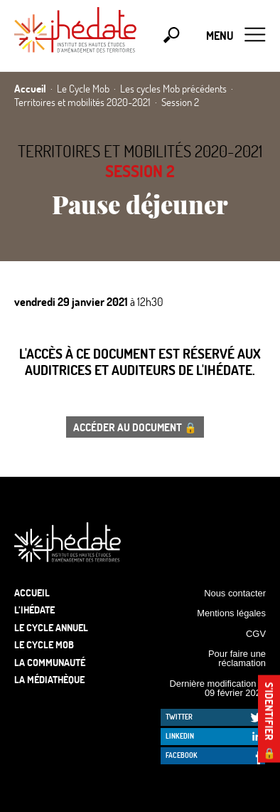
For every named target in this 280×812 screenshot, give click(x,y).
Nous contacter (235, 593)
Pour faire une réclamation (237, 658)
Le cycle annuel (51, 627)
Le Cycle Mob (44, 644)
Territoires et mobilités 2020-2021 (140, 151)
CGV (256, 633)
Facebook (182, 755)
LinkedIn (180, 736)
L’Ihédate (34, 609)
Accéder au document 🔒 (135, 427)
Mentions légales (231, 613)
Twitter (179, 717)
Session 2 (140, 170)
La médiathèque (49, 679)
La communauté (49, 662)
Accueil (32, 592)
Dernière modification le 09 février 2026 (217, 688)
